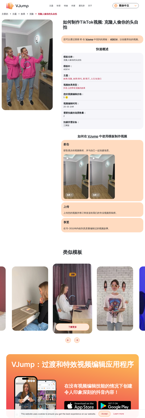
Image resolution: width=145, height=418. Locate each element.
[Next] (77, 340)
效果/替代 (77, 78)
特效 (66, 5)
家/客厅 (86, 78)
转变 (59, 5)
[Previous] (68, 340)
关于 (90, 5)
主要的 (5, 14)
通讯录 (82, 5)
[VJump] (17, 5)
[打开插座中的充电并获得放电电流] (26, 397)
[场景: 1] (76, 176)
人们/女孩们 (96, 78)
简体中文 (124, 5)
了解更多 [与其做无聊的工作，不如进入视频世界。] (72, 329)
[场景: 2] (102, 176)
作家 (73, 5)
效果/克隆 (67, 78)
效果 (23, 14)
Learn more (118, 413)
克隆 (31, 14)
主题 (51, 5)
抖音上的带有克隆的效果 (74, 88)
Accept (105, 414)
